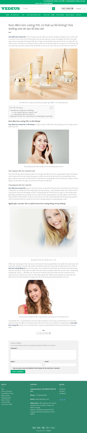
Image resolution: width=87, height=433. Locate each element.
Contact (78, 15)
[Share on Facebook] (37, 333)
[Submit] (53, 8)
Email (47, 361)
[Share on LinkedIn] (49, 333)
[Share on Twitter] (40, 333)
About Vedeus (70, 15)
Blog (52, 15)
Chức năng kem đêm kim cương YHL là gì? (25, 112)
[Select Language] (81, 9)
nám (52, 102)
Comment (14, 348)
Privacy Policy (5, 402)
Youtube (62, 391)
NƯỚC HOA (46, 15)
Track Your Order (6, 404)
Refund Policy (5, 396)
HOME (7, 15)
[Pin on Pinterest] (46, 333)
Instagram (62, 393)
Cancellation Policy (7, 393)
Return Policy (5, 400)
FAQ (2, 389)
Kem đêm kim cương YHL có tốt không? (22, 110)
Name (13, 361)
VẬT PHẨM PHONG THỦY (34, 15)
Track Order (60, 15)
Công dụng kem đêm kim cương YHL (24, 114)
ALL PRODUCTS (15, 15)
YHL (23, 15)
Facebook (62, 389)
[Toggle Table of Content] (50, 107)
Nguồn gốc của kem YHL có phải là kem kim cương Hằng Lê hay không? (31, 116)
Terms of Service (6, 391)
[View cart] (67, 8)
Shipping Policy (6, 398)
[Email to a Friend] (43, 333)
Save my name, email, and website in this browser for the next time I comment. (36, 368)
